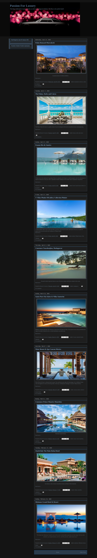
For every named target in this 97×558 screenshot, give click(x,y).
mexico (78, 389)
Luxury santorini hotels (78, 337)
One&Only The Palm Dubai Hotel (47, 451)
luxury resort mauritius (78, 438)
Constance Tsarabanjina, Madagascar (48, 248)
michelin (79, 490)
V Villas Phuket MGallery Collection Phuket (51, 198)
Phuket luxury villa (80, 236)
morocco (81, 81)
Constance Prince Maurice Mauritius (48, 402)
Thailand (37, 238)
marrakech (76, 81)
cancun (75, 389)
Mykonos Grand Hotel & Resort (46, 502)
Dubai (76, 490)
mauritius (37, 441)
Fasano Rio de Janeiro (43, 145)
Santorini (37, 339)
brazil (74, 185)
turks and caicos (79, 133)
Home (57, 552)
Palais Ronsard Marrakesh (45, 43)
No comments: (38, 85)
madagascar (75, 286)
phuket (73, 236)
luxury (74, 133)
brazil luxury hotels (80, 185)
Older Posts (83, 552)
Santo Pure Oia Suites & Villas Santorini (49, 297)
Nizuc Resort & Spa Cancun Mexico (48, 349)
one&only (37, 492)
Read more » (38, 78)
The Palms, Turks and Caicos (45, 94)
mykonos (76, 543)
